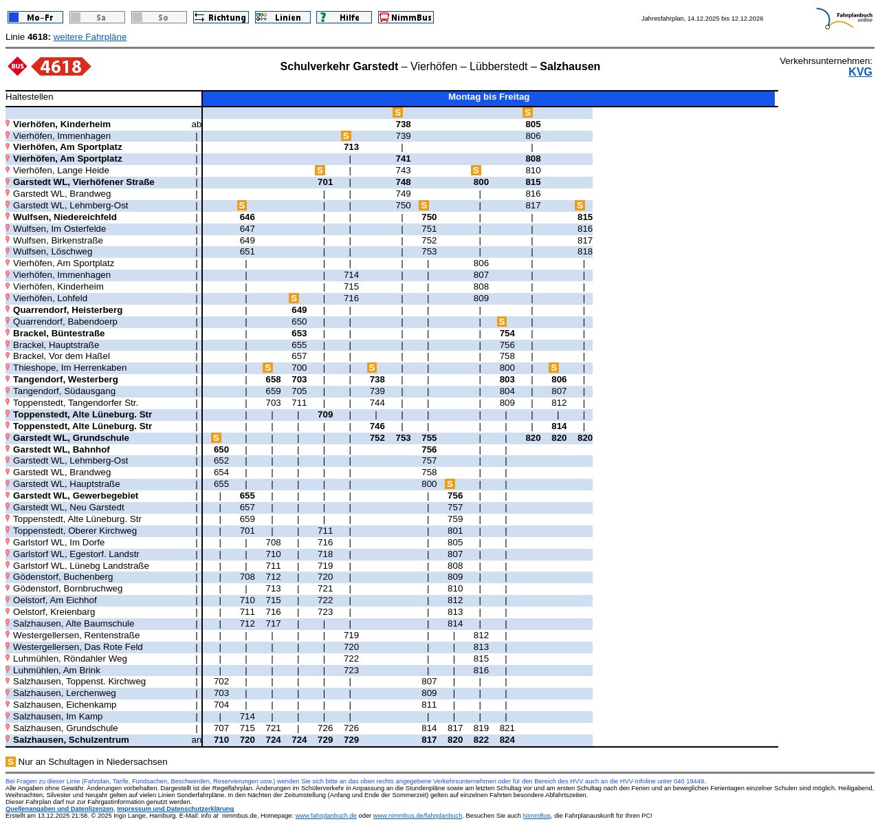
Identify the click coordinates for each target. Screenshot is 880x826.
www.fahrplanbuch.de (326, 815)
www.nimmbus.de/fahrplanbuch (418, 815)
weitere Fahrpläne (90, 37)
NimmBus (537, 815)
